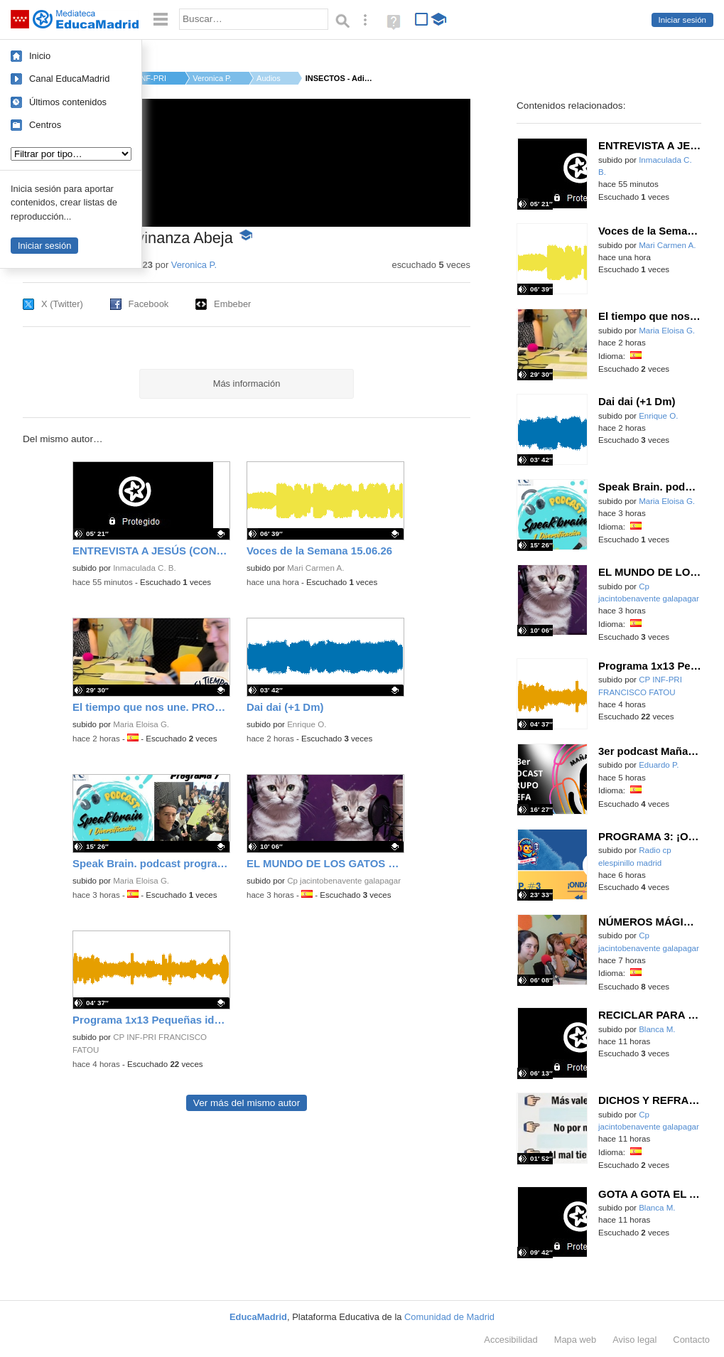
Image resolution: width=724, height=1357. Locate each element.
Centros (45, 124)
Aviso (634, 1339)
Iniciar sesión (682, 20)
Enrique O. (306, 724)
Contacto (691, 1339)
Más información (247, 383)
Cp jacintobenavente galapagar (344, 880)
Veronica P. (212, 78)
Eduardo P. (659, 765)
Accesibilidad (510, 1339)
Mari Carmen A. (315, 568)
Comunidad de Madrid (449, 1317)
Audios (268, 78)
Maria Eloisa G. (141, 724)
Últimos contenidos (68, 102)
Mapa (575, 1339)
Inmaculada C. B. (144, 568)
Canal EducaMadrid (69, 78)
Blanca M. (657, 1029)
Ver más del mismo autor (246, 1103)
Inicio (39, 55)
